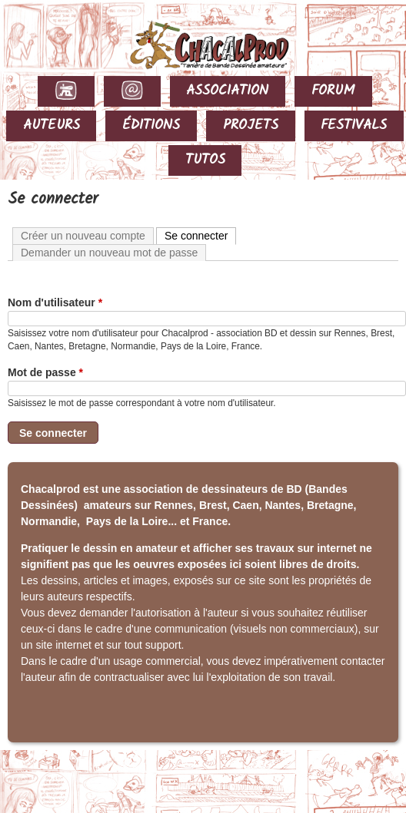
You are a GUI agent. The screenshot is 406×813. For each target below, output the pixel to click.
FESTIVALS (354, 125)
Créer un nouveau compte (83, 236)
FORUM (333, 91)
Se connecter (201, 235)
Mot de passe (45, 372)
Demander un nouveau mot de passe (109, 252)
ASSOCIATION (227, 91)
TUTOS (205, 160)
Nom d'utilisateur (55, 302)
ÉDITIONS (151, 125)
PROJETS (250, 125)
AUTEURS (51, 125)
